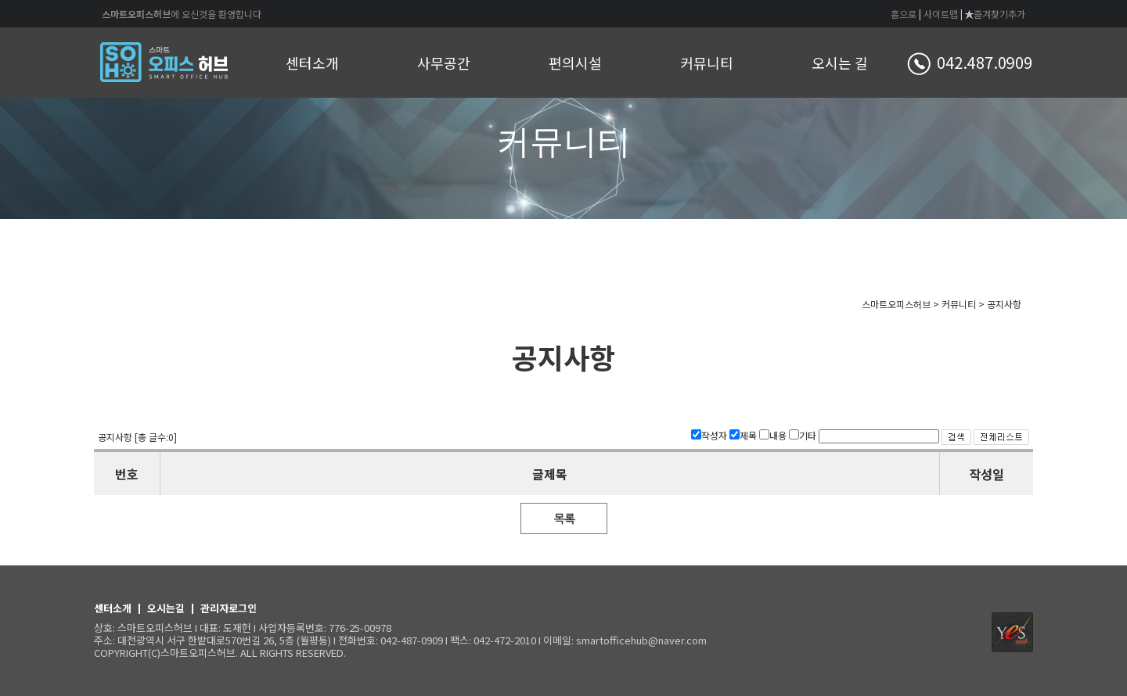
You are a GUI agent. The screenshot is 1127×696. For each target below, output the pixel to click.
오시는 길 (840, 62)
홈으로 (903, 13)
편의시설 (575, 62)
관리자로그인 (228, 608)
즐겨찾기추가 (995, 13)
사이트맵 (941, 13)
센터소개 (312, 62)
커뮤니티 (706, 62)
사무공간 (443, 62)
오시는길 (166, 608)
